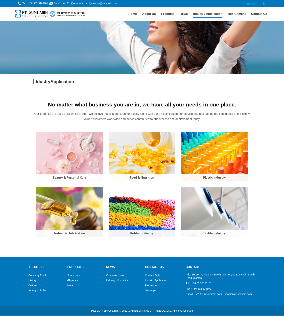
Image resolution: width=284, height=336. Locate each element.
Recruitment (237, 13)
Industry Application (207, 13)
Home (132, 13)
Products (167, 13)
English (252, 3)
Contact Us (259, 13)
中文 (262, 3)
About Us (149, 13)
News (184, 13)
